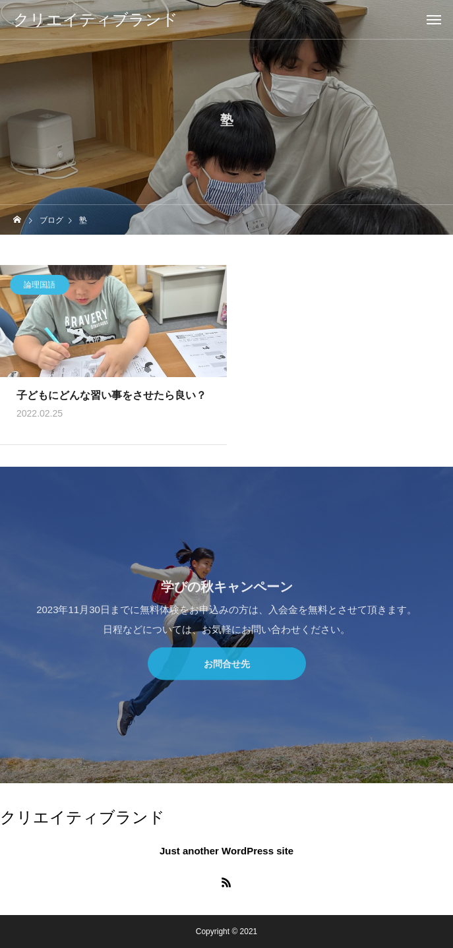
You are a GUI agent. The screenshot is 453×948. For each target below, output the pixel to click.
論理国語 (39, 286)
